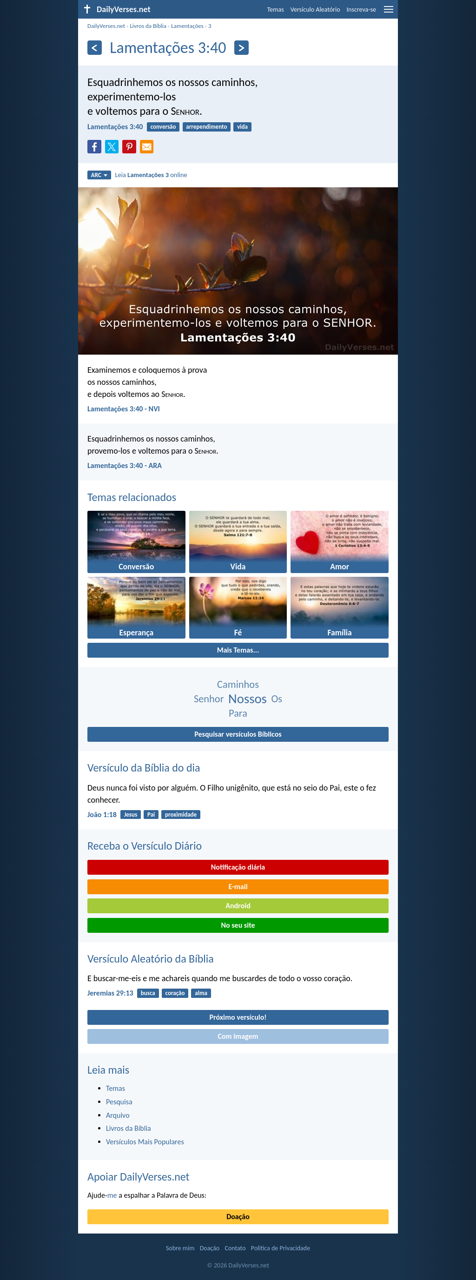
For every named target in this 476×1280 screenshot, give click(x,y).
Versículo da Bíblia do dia (143, 767)
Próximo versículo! (237, 1017)
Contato (235, 1248)
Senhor (209, 699)
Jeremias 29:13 (110, 993)
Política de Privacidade (280, 1248)
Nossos (247, 699)
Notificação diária (238, 867)
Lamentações (187, 25)
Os (276, 699)
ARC (99, 175)
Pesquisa (119, 1101)
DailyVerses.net (106, 25)
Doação (238, 1216)
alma (201, 993)
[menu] (388, 13)
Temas (275, 9)
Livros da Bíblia (148, 25)
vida (242, 126)
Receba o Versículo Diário (144, 845)
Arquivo (118, 1115)
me (112, 1195)
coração (175, 993)
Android (237, 905)
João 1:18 (102, 814)
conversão (163, 126)
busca (148, 993)
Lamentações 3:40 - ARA (124, 465)
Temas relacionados (131, 497)
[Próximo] (241, 47)
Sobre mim (180, 1248)
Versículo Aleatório (315, 9)
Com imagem (238, 1036)
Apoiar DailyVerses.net (138, 1176)
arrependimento (206, 126)
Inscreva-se (361, 9)
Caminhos (238, 684)
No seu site (238, 925)
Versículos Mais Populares (145, 1141)
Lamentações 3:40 (115, 126)
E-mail (237, 886)
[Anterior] (94, 47)
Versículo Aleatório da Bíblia (150, 958)
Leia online (151, 175)
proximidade (181, 814)
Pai (151, 814)
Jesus (130, 814)
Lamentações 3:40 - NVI (123, 408)
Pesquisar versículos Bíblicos (237, 734)
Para (238, 713)
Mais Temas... (238, 650)
